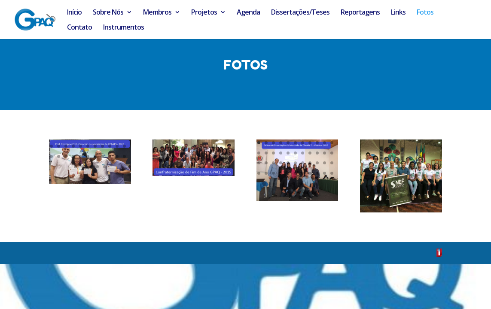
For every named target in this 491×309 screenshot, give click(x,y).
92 (97, 166)
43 (324, 173)
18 (302, 152)
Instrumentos (123, 28)
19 (309, 152)
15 (280, 152)
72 (87, 146)
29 (198, 148)
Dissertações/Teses (300, 13)
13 (266, 152)
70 (73, 146)
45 (293, 183)
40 (208, 159)
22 (331, 152)
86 (109, 156)
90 (82, 166)
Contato (79, 28)
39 (200, 159)
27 (184, 148)
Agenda (248, 13)
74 (102, 146)
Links (398, 13)
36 (178, 159)
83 (87, 156)
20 (317, 152)
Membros (157, 13)
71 (80, 146)
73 (95, 146)
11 (331, 142)
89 (75, 166)
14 (273, 152)
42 (222, 159)
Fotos (425, 13)
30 (205, 148)
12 (258, 152)
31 (213, 148)
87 (117, 156)
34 (164, 159)
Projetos (204, 13)
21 (324, 152)
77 (124, 146)
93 (104, 166)
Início (74, 13)
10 (324, 142)
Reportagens (360, 13)
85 (102, 156)
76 (117, 146)
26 (176, 148)
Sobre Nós (108, 13)
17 (295, 152)
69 (65, 146)
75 (109, 146)
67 (51, 146)
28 (191, 148)
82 (80, 156)
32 (220, 148)
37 (186, 159)
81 (73, 156)
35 (171, 159)
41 (215, 159)
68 (58, 146)
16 (288, 152)
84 (95, 156)
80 (65, 156)
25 (169, 148)
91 (89, 166)
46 (300, 183)
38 (193, 159)
